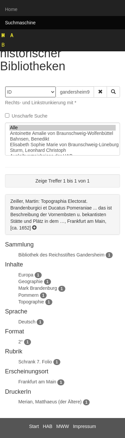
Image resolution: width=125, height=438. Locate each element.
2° (20, 341)
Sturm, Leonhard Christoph (62, 150)
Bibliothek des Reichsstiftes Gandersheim (61, 254)
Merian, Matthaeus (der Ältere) (50, 401)
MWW (62, 426)
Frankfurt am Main (37, 381)
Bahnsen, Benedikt (62, 139)
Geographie (30, 281)
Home (11, 9)
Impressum (84, 426)
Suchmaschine (20, 22)
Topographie (31, 301)
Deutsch (26, 321)
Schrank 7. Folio (35, 361)
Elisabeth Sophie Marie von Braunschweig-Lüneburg (62, 145)
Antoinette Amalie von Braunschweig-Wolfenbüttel (62, 133)
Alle (62, 128)
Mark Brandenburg (37, 288)
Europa (25, 274)
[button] (100, 92)
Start (34, 426)
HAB (47, 426)
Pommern (28, 295)
